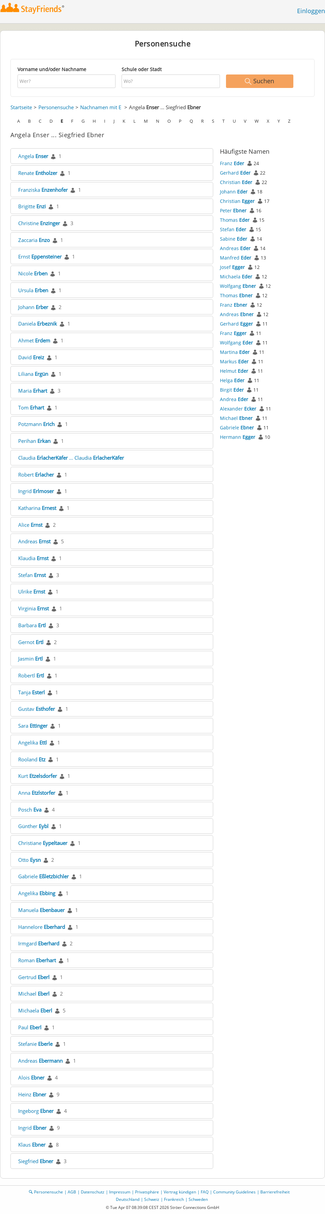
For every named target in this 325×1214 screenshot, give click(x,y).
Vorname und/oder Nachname (52, 69)
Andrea (234, 399)
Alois (31, 1077)
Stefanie (35, 1043)
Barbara (32, 625)
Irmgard (38, 943)
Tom (31, 407)
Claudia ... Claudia (71, 457)
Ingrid (36, 491)
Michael (34, 993)
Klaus (31, 1144)
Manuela (41, 910)
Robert (36, 474)
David (31, 357)
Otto (29, 859)
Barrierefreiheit (275, 1192)
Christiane (42, 843)
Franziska (43, 189)
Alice (30, 524)
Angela (33, 156)
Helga (232, 380)
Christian (236, 182)
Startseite (21, 107)
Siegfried (35, 1161)
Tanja (31, 692)
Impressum (119, 1192)
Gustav (36, 708)
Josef (232, 267)
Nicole (32, 273)
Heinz (32, 1094)
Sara (32, 725)
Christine (39, 223)
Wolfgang (238, 286)
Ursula (33, 290)
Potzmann (36, 424)
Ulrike (31, 591)
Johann (33, 307)
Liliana (33, 373)
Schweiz (151, 1199)
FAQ (204, 1192)
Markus (234, 361)
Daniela (37, 323)
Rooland (31, 759)
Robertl (31, 675)
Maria (32, 390)
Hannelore (41, 926)
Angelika (32, 742)
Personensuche (56, 107)
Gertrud (34, 977)
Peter (233, 210)
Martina (235, 352)
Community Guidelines (234, 1192)
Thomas (235, 220)
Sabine (233, 239)
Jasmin (30, 658)
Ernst (40, 256)
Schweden (198, 1199)
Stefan (32, 575)
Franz (232, 163)
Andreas (34, 541)
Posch (29, 809)
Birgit (232, 390)
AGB (72, 1192)
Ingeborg (36, 1110)
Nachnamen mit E (100, 107)
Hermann (237, 437)
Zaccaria (34, 240)
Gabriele (43, 876)
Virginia (33, 608)
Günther (33, 826)
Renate (37, 173)
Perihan (34, 440)
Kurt (37, 775)
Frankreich (174, 1199)
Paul (29, 1027)
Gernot (30, 642)
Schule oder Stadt (142, 69)
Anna (36, 792)
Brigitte (32, 206)
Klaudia (33, 558)
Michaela (35, 1010)
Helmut (234, 371)
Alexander (238, 408)
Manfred (235, 257)
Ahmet (34, 340)
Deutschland (127, 1199)
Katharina (37, 508)
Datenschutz (92, 1192)
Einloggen (311, 11)
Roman (37, 960)
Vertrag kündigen (180, 1192)
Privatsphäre (147, 1192)
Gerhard (235, 173)
